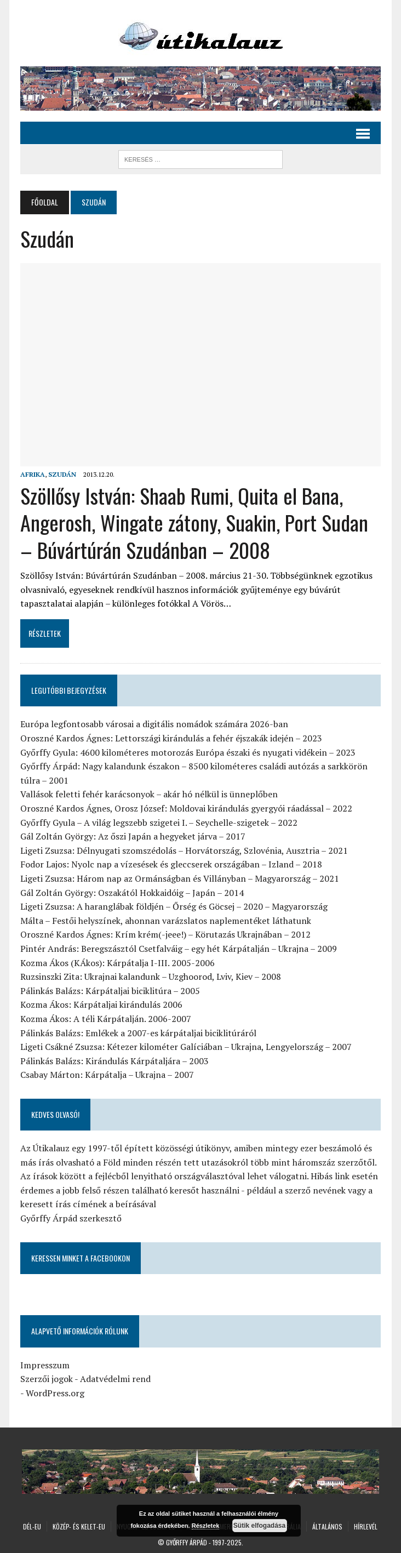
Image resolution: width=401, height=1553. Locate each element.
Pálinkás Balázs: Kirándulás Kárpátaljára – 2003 (114, 1061)
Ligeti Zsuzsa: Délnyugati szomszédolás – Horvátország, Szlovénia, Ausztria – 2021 (184, 850)
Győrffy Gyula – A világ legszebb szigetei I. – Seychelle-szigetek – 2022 (158, 823)
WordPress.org (55, 1393)
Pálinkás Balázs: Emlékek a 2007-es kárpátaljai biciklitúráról (138, 1033)
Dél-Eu (32, 1526)
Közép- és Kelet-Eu (79, 1526)
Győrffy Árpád (186, 1542)
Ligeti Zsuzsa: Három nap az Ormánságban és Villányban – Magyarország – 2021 (179, 878)
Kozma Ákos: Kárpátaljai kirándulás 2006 (101, 1004)
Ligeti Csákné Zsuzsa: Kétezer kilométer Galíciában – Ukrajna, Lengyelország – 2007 (186, 1047)
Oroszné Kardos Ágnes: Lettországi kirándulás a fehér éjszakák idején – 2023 (171, 738)
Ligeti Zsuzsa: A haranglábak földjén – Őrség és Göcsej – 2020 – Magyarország (174, 906)
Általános (327, 1526)
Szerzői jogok (46, 1379)
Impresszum (45, 1365)
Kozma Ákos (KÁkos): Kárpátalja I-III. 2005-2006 (117, 963)
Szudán (62, 474)
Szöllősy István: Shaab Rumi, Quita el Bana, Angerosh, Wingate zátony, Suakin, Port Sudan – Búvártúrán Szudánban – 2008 (194, 522)
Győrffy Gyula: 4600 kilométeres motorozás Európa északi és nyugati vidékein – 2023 (188, 752)
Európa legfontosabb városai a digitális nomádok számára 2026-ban (154, 724)
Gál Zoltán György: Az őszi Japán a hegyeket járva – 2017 (132, 836)
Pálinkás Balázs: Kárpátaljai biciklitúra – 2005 (110, 991)
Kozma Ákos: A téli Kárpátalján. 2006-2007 (105, 1019)
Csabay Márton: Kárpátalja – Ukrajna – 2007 (107, 1075)
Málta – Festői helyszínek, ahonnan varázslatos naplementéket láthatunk (165, 921)
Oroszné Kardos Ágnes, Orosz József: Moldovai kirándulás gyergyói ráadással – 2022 (186, 808)
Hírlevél (365, 1526)
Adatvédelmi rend (115, 1379)
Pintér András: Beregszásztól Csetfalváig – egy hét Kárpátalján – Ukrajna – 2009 (178, 949)
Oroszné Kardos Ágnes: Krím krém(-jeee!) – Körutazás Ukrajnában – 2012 (165, 934)
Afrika (32, 474)
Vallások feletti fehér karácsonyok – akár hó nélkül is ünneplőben (149, 794)
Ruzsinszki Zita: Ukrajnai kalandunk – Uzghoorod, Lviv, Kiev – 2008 (150, 976)
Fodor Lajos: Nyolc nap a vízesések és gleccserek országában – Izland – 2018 (171, 864)
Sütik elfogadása (259, 1525)
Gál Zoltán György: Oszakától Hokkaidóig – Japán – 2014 (132, 893)
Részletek (206, 1525)
